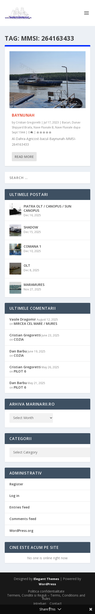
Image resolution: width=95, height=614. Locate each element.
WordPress (47, 584)
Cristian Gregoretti (28, 122)
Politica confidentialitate (46, 591)
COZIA (19, 339)
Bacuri (66, 122)
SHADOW (31, 227)
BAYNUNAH (23, 115)
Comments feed (22, 519)
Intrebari (39, 603)
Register (16, 484)
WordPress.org (21, 530)
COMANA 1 (32, 246)
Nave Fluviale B (44, 127)
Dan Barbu (18, 351)
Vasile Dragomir (22, 319)
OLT (27, 265)
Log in (14, 495)
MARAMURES (34, 284)
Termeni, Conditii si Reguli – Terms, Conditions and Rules (46, 597)
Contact (56, 603)
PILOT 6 (20, 371)
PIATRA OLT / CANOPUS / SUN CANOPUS (47, 208)
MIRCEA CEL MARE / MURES (35, 323)
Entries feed (19, 507)
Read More (24, 156)
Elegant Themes (46, 579)
